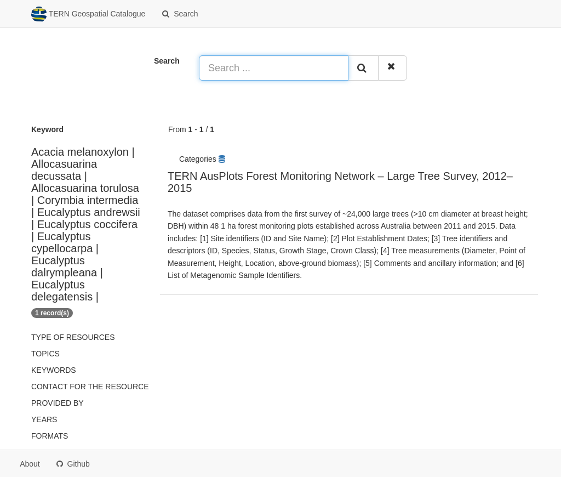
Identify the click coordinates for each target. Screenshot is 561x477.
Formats (49, 435)
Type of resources (73, 337)
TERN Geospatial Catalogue (88, 14)
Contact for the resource (90, 386)
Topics (45, 353)
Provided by (57, 403)
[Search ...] (273, 68)
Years (44, 419)
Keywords (53, 370)
